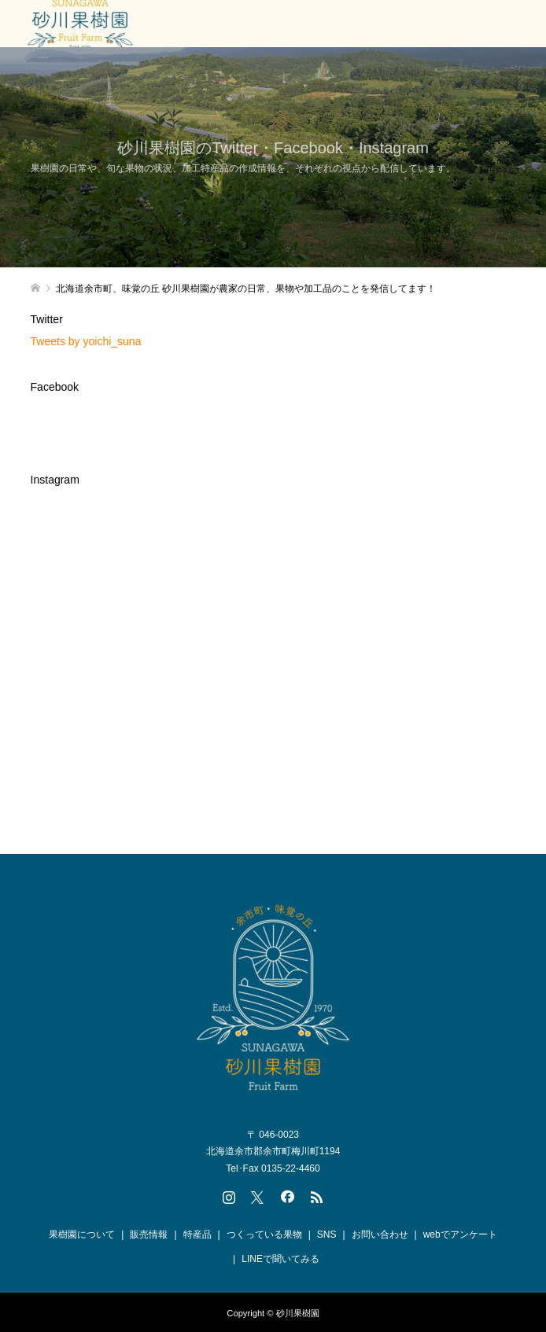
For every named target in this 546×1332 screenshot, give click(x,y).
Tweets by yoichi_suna (86, 341)
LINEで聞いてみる (280, 1258)
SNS (327, 1234)
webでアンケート (460, 1234)
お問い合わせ (380, 1234)
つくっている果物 (264, 1234)
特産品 (197, 1234)
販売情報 (149, 1234)
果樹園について (82, 1234)
